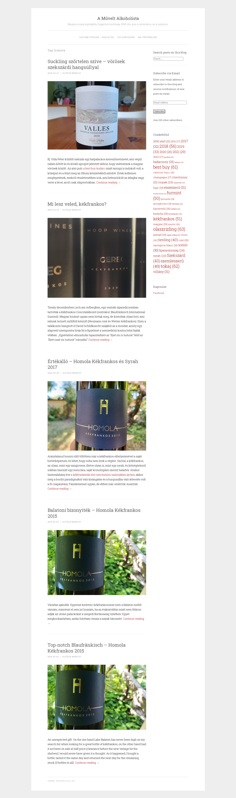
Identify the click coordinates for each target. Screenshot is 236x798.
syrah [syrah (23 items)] (159, 256)
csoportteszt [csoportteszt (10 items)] (179, 183)
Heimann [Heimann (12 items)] (177, 204)
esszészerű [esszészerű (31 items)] (175, 187)
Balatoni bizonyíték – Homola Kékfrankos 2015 (95, 512)
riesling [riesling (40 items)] (168, 239)
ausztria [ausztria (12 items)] (169, 157)
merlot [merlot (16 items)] (174, 224)
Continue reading (108, 182)
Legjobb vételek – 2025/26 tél (96, 37)
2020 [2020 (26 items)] (166, 152)
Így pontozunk (126, 37)
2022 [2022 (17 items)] (158, 156)
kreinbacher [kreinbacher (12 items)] (175, 214)
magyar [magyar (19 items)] (160, 224)
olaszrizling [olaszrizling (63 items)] (169, 229)
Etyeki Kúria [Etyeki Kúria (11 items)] (159, 193)
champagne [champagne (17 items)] (162, 177)
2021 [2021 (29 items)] (179, 152)
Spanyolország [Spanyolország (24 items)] (172, 250)
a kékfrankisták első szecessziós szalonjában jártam (104, 474)
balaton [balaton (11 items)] (179, 162)
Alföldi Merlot (71, 73)
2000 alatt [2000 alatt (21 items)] (161, 141)
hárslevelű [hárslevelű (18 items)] (161, 208)
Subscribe (159, 111)
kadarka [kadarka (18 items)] (160, 213)
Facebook (158, 292)
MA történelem (147, 37)
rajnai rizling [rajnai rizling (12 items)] (173, 235)
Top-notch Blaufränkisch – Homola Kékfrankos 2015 (87, 647)
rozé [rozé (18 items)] (183, 240)
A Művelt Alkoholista (118, 18)
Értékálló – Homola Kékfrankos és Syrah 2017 (94, 364)
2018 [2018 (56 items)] (168, 146)
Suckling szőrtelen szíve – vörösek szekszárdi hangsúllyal (87, 64)
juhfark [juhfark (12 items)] (175, 209)
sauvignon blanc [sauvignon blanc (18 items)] (165, 245)
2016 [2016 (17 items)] (175, 141)
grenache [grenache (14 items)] (167, 199)
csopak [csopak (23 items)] (165, 182)
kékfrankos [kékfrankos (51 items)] (167, 218)
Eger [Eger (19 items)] (158, 187)
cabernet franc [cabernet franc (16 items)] (163, 172)
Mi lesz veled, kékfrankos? (77, 203)
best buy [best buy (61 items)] (165, 167)
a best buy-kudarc (94, 168)
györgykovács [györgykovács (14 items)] (162, 203)
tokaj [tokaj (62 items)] (170, 266)
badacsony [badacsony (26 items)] (163, 162)
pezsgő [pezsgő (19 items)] (159, 234)
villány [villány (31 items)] (161, 271)
